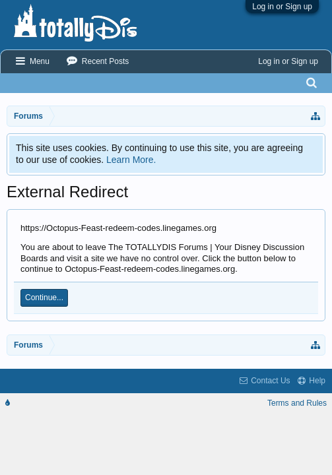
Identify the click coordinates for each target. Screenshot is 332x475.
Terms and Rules (297, 403)
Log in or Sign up (282, 6)
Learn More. (131, 159)
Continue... (44, 297)
